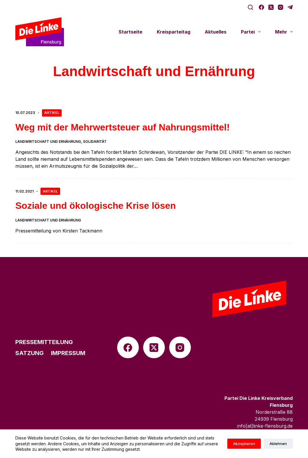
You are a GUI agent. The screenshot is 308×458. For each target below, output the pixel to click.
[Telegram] (290, 7)
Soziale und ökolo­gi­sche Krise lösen (95, 205)
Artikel (51, 112)
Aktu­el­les (215, 32)
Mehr (284, 31)
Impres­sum (68, 353)
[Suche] (250, 7)
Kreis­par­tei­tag (173, 32)
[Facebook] (261, 7)
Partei (252, 31)
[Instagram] (280, 7)
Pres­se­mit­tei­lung (44, 342)
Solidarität (95, 141)
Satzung (29, 353)
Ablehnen (278, 443)
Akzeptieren (244, 443)
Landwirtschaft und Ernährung (48, 141)
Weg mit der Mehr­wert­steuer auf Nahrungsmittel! (122, 127)
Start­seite (130, 32)
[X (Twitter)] (271, 7)
